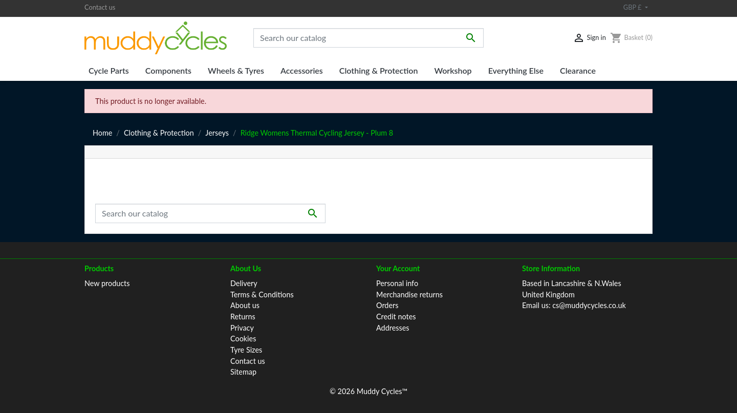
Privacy (242, 327)
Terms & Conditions (262, 294)
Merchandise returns (409, 294)
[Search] (368, 38)
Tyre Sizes (246, 349)
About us (244, 305)
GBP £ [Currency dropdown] (633, 7)
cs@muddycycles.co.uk (589, 305)
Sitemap (243, 371)
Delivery (243, 283)
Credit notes (396, 316)
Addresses (392, 327)
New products (107, 283)
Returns (242, 316)
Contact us (99, 7)
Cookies (243, 338)
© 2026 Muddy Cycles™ (368, 391)
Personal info (397, 283)
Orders (387, 305)
